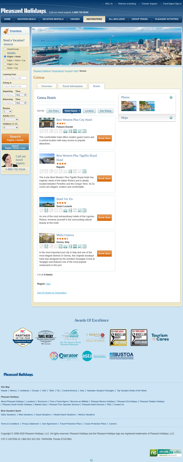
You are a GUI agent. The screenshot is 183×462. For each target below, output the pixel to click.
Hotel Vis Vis (64, 199)
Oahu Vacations (8, 414)
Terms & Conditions (10, 424)
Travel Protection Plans (71, 424)
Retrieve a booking (127, 3)
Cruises (75, 19)
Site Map (5, 387)
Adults (9, 116)
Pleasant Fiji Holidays (127, 401)
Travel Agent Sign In (172, 3)
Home (7, 19)
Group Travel (140, 19)
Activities (11, 53)
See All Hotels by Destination (52, 292)
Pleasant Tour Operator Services (64, 404)
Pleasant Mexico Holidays (103, 401)
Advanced (8, 44)
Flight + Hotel (14, 56)
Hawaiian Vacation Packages (100, 390)
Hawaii (4, 390)
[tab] (147, 97)
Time (17, 91)
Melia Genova (65, 235)
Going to (7, 83)
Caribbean (24, 390)
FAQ (109, 404)
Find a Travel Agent (59, 401)
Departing (8, 91)
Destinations (94, 19)
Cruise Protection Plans (95, 424)
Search (15, 138)
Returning (8, 99)
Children (10, 124)
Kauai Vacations (43, 414)
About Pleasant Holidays (12, 401)
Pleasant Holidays (41, 71)
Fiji (58, 390)
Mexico (13, 390)
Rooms (6, 108)
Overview (46, 86)
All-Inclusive (117, 19)
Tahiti (51, 390)
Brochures (42, 401)
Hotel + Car (12, 68)
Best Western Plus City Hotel (74, 119)
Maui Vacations (26, 414)
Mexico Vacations (87, 414)
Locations (30, 401)
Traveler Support (149, 3)
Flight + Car (12, 64)
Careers (113, 424)
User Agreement (49, 424)
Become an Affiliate (79, 401)
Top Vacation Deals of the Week (132, 390)
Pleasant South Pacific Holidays (17, 404)
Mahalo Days (41, 404)
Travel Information (72, 86)
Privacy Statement (30, 424)
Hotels (96, 86)
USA (44, 390)
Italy (76, 71)
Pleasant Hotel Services (93, 404)
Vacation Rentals (53, 19)
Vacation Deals (26, 19)
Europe (68, 71)
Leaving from (9, 74)
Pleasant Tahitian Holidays (152, 401)
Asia (82, 390)
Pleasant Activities (166, 19)
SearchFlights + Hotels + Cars (15, 147)
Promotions (16, 31)
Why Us (109, 3)
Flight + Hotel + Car (16, 60)
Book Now (104, 138)
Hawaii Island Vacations (65, 414)
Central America (69, 390)
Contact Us (119, 404)
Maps (124, 117)
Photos (125, 97)
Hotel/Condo (13, 49)
